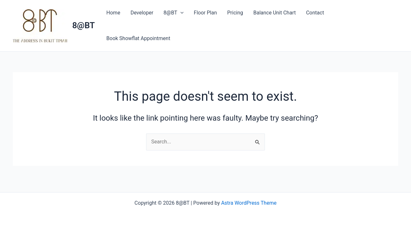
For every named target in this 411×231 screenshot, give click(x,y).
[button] (180, 13)
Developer (141, 13)
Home (113, 13)
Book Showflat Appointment (138, 38)
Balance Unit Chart (274, 13)
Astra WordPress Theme (248, 203)
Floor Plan (205, 13)
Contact (315, 13)
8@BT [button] (173, 13)
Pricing (235, 13)
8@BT (83, 25)
